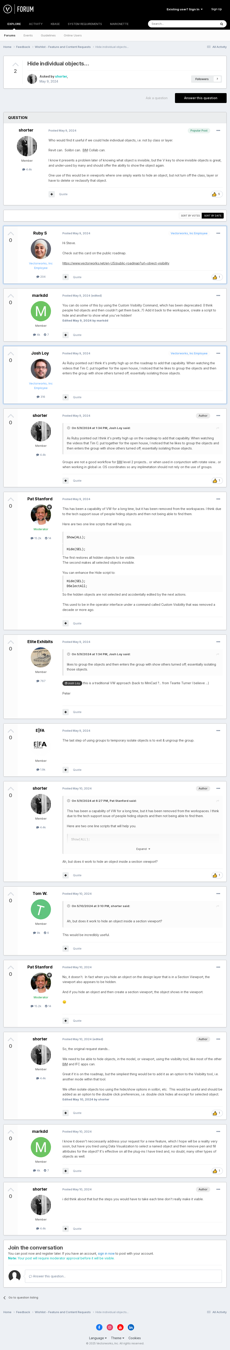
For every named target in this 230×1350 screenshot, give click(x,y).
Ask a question (157, 98)
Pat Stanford (40, 498)
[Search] (171, 23)
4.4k (27, 169)
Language (98, 1338)
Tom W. (40, 893)
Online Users (73, 35)
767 (41, 681)
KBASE (55, 24)
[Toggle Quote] (69, 428)
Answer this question (200, 98)
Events (28, 35)
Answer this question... (47, 1276)
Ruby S (40, 233)
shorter (61, 76)
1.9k (40, 769)
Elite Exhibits (40, 641)
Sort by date (212, 215)
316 (41, 396)
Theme (117, 1338)
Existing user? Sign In (185, 9)
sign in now (106, 1253)
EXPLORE (14, 26)
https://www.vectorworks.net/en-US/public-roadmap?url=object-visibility (115, 263)
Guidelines (48, 35)
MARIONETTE (119, 24)
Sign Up (216, 9)
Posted (62, 130)
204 (41, 276)
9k (36, 932)
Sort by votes (190, 215)
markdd (40, 295)
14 (48, 538)
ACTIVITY (36, 24)
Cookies (134, 1338)
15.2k (36, 538)
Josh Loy (40, 353)
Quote (63, 194)
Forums (9, 35)
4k (36, 334)
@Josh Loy (72, 683)
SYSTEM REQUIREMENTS (85, 24)
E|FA (40, 730)
